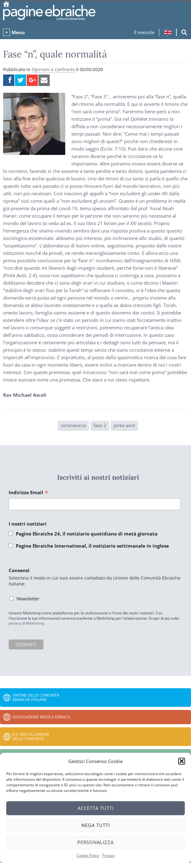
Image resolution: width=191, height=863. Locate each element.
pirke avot (124, 425)
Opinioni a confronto (53, 69)
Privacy (108, 855)
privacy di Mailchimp (26, 623)
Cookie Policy (87, 855)
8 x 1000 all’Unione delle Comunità (30, 736)
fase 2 (99, 425)
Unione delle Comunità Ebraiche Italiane (35, 697)
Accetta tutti (96, 808)
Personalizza (95, 842)
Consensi (19, 570)
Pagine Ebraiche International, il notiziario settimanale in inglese (92, 546)
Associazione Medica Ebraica (41, 717)
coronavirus (73, 425)
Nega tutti (95, 825)
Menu (18, 32)
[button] (182, 761)
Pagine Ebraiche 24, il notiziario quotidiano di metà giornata (86, 534)
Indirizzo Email (28, 492)
